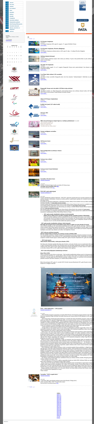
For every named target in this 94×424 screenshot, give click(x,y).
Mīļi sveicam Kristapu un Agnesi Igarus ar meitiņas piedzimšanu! (57, 120)
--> (34, 38)
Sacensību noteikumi (14, 20)
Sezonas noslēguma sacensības (48, 131)
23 (7, 61)
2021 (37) (59, 401)
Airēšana (11, 6)
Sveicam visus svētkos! (46, 159)
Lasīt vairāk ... (43, 45)
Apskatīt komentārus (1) (45, 192)
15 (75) (58, 416)
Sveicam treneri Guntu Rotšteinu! (49, 169)
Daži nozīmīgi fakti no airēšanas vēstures (51, 150)
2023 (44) (59, 398)
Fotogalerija (12, 18)
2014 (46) (59, 410)
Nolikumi (11, 14)
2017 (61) (59, 406)
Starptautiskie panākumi (15, 22)
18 (12, 58)
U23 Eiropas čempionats (46, 41)
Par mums (12, 4)
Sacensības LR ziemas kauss (47, 178)
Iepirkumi (12, 31)
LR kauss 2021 (44, 112)
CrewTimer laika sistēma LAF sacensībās (51, 74)
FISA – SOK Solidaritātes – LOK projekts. (51, 308)
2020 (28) (59, 402)
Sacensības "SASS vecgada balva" (49, 374)
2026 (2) (59, 394)
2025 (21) (59, 395)
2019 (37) (59, 403)
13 (16, 55)
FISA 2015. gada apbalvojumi (48, 191)
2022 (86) (59, 399)
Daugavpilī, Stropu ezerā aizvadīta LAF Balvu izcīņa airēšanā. (56, 88)
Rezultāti (11, 16)
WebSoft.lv (6, 421)
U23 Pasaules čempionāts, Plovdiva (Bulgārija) (52, 48)
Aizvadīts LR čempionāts (46, 64)
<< (7, 45)
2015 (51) (59, 408)
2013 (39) (59, 411)
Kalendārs (12, 12)
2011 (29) (59, 414)
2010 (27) (59, 415)
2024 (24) (59, 397)
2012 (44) (59, 412)
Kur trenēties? (13, 8)
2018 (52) (59, 405)
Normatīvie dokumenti (14, 25)
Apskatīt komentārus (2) (45, 310)
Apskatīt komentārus (45, 180)
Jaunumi (11, 2)
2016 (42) (59, 407)
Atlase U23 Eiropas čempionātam (49, 99)
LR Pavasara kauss (45, 141)
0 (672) (58, 417)
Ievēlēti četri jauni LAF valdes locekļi (50, 104)
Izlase (11, 10)
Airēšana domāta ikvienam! (47, 56)
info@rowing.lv (9, 40)
